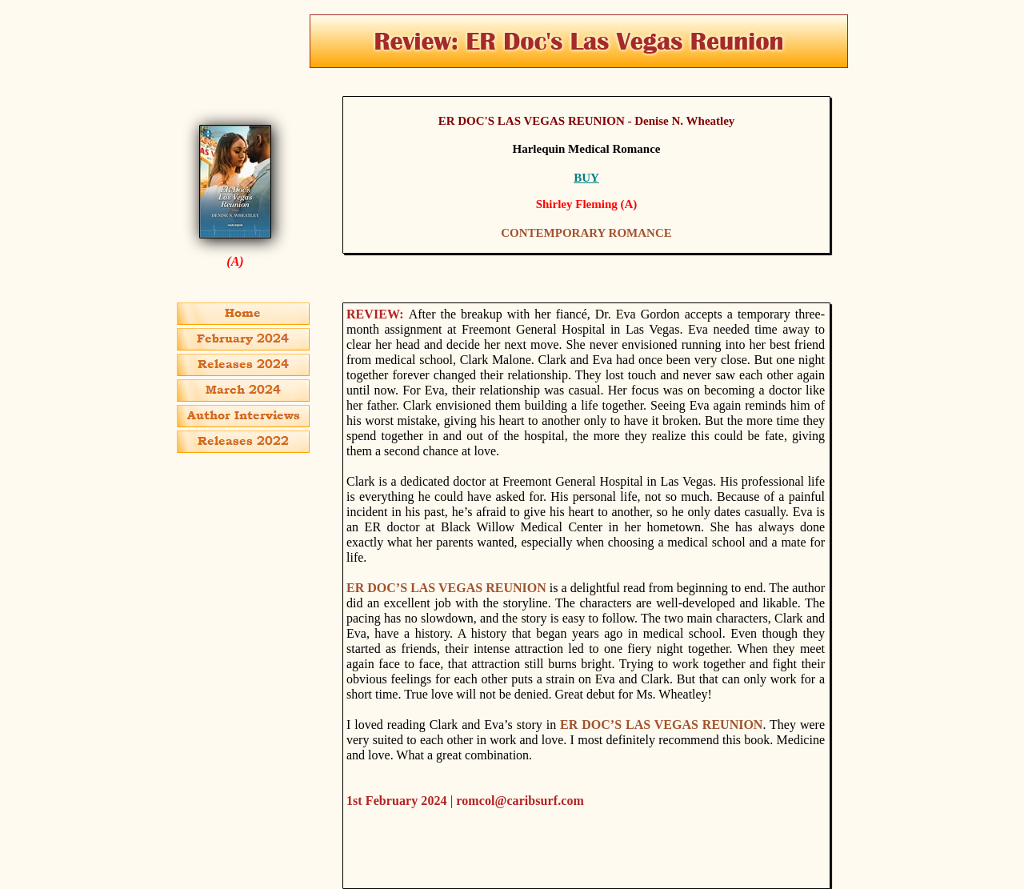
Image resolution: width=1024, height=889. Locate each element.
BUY (586, 177)
